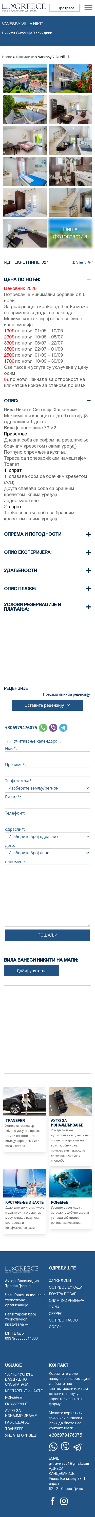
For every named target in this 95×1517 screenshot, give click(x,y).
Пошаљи (47, 935)
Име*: (47, 752)
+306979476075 (21, 727)
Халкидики (25, 56)
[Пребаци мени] (88, 7)
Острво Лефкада (65, 1287)
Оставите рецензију (48, 705)
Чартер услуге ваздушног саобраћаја (19, 1379)
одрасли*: (47, 833)
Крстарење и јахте (24, 1391)
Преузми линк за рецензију (66, 694)
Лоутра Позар (63, 1294)
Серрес (56, 1314)
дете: (47, 849)
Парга (54, 1307)
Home (7, 56)
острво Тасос (63, 1320)
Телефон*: (47, 816)
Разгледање (17, 1422)
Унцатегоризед (20, 1435)
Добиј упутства (32, 970)
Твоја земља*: (47, 784)
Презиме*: (47, 768)
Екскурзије (16, 1404)
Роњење (13, 1398)
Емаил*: (47, 800)
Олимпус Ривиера (66, 1301)
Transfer (14, 1429)
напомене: (47, 894)
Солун (55, 1327)
